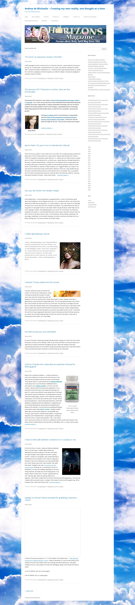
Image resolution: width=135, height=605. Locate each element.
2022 (89, 155)
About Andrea (36, 17)
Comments (66, 17)
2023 (89, 153)
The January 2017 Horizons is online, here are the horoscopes (47, 90)
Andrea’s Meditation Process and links (98, 64)
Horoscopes (41, 134)
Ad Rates (46, 17)
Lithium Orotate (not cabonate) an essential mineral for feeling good (50, 365)
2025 (89, 149)
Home (26, 17)
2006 (89, 189)
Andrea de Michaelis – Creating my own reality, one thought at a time (65, 8)
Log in (89, 200)
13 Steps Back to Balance (94, 79)
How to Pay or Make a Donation (96, 60)
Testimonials (54, 21)
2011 (89, 179)
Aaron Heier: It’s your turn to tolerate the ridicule (47, 145)
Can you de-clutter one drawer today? (42, 190)
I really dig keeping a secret (37, 233)
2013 (89, 175)
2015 (89, 170)
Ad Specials (56, 17)
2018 (89, 164)
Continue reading (47, 128)
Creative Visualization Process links (97, 62)
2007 (89, 187)
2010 (89, 181)
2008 (89, 185)
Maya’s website (49, 115)
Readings (44, 21)
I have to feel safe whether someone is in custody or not (50, 439)
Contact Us (76, 17)
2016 (89, 168)
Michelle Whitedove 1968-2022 (96, 66)
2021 (89, 157)
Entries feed (91, 202)
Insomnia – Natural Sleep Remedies (97, 68)
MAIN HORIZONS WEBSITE (31, 21)
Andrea (61, 78)
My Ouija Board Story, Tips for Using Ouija (99, 89)
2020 (89, 160)
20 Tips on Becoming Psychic (95, 70)
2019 (89, 162)
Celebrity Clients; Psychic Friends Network (99, 72)
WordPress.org (92, 206)
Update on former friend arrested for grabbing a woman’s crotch (51, 498)
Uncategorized (42, 78)
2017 (89, 166)
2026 (89, 147)
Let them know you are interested (40, 331)
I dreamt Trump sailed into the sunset (42, 282)
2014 (89, 172)
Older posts (29, 591)
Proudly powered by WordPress (32, 597)
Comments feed (92, 204)
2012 (89, 177)
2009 (89, 183)
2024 (89, 151)
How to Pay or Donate (90, 17)
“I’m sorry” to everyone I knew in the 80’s (43, 57)
